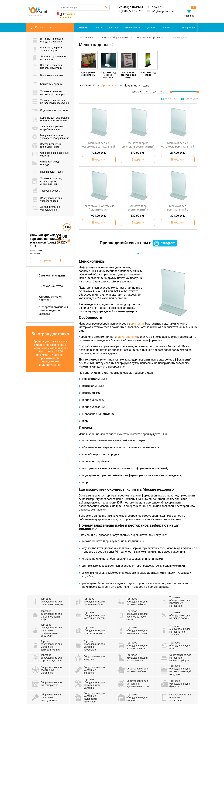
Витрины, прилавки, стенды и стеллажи (47, 40)
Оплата (98, 27)
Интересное (188, 27)
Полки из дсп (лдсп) (47, 171)
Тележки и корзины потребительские (47, 127)
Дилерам (152, 27)
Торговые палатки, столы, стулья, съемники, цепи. (47, 181)
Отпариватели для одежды (46, 162)
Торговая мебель (46, 190)
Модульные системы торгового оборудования (50, 136)
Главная (89, 37)
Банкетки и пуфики (47, 84)
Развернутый (191, 99)
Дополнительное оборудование (46, 208)
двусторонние (127, 336)
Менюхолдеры (178, 37)
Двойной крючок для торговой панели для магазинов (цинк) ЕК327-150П (48, 240)
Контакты (168, 27)
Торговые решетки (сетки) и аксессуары (48, 92)
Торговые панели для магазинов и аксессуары (50, 101)
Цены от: (136, 92)
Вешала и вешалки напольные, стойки (47, 66)
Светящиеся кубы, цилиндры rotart (46, 145)
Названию (130, 85)
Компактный (171, 99)
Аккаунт (156, 7)
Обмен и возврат (132, 27)
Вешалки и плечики (47, 75)
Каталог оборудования (115, 37)
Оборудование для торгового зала (47, 199)
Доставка (113, 27)
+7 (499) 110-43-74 (131, 7)
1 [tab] (138, 253)
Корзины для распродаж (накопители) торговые (50, 119)
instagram (164, 243)
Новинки (83, 27)
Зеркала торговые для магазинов (49, 57)
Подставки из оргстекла (50, 110)
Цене (146, 85)
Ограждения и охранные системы (50, 154)
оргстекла (137, 323)
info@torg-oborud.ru (160, 11)
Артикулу (108, 85)
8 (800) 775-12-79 (130, 11)
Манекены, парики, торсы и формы (47, 48)
